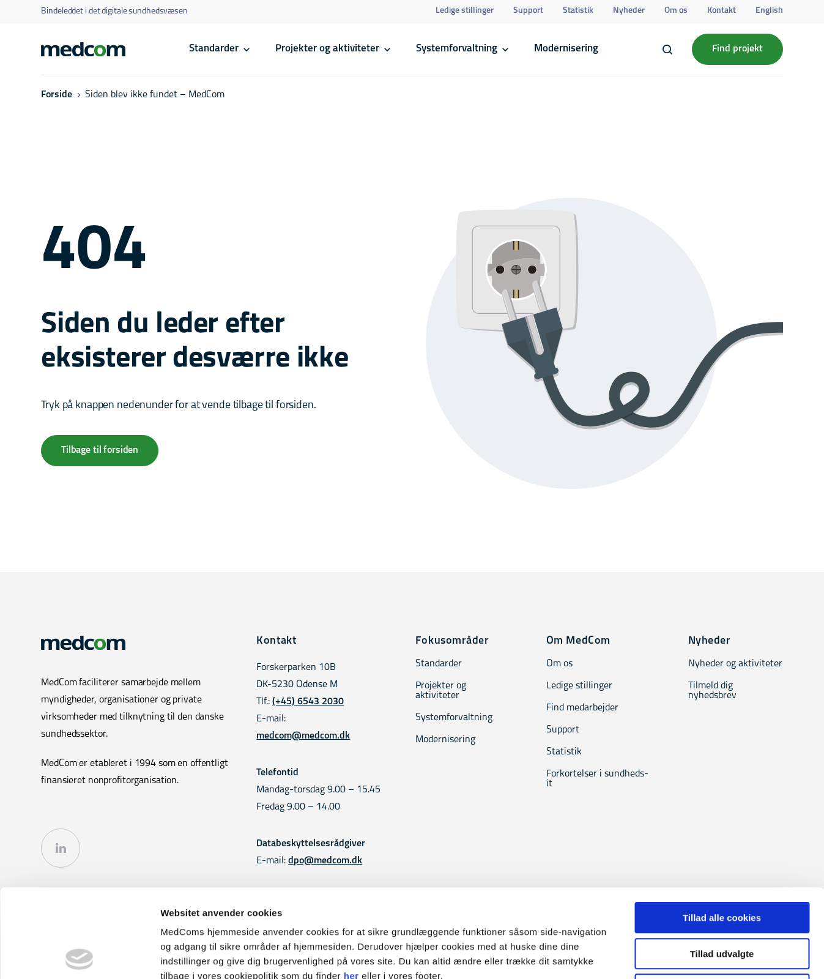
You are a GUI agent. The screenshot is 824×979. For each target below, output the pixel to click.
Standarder (214, 48)
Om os (676, 10)
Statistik (578, 10)
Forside (56, 95)
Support (528, 10)
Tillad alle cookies (722, 829)
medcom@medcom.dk (303, 736)
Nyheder (629, 10)
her (351, 887)
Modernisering (566, 48)
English (769, 10)
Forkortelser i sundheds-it (597, 779)
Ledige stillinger (465, 10)
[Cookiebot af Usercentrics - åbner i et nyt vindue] (79, 955)
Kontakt (721, 10)
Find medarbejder (582, 708)
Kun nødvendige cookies (721, 901)
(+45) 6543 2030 (308, 702)
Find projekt (737, 49)
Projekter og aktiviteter (327, 48)
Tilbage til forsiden (99, 450)
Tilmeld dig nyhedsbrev (712, 691)
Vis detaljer (636, 955)
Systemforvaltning (456, 48)
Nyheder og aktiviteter (735, 664)
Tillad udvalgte (722, 865)
